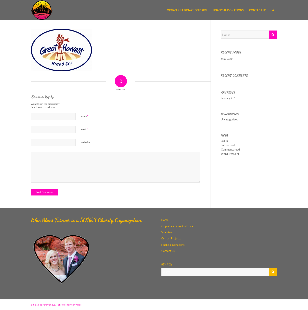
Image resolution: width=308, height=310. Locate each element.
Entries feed (228, 145)
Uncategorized (229, 119)
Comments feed (230, 149)
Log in (224, 140)
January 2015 (229, 98)
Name (84, 116)
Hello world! (227, 59)
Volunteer (167, 232)
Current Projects (171, 238)
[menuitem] (187, 10)
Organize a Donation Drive (177, 226)
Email (84, 129)
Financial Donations (173, 244)
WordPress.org (230, 153)
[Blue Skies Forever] (42, 10)
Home (164, 220)
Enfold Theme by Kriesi (70, 304)
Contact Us (168, 250)
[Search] (273, 10)
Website (85, 142)
